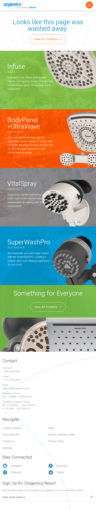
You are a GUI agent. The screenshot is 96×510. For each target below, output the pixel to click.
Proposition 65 (10, 435)
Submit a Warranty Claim (61, 435)
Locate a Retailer (11, 428)
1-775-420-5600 (11, 380)
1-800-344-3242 (11, 371)
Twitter (60, 472)
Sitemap (7, 448)
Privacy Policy (56, 441)
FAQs (51, 428)
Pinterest (16, 472)
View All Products (48, 307)
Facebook (61, 466)
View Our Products (48, 39)
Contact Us (8, 441)
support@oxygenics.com (15, 388)
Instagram (16, 466)
